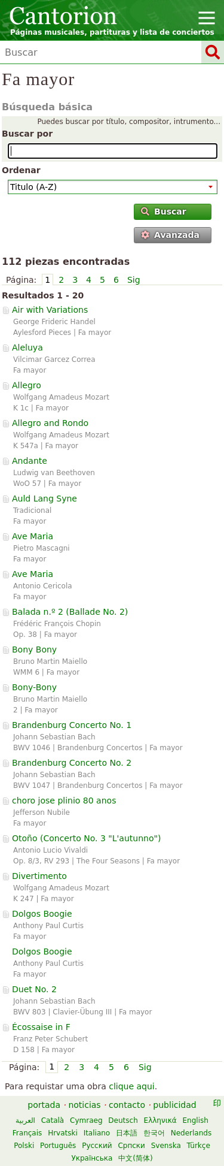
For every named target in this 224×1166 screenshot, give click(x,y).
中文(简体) (135, 1158)
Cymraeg (86, 1120)
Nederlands (191, 1133)
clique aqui (132, 1086)
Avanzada (170, 235)
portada (43, 1105)
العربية (25, 1120)
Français (27, 1133)
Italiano (97, 1133)
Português (58, 1145)
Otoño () (86, 838)
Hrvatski (63, 1133)
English (195, 1120)
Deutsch (122, 1120)
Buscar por (27, 133)
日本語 (126, 1133)
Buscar (163, 211)
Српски (131, 1145)
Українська (91, 1158)
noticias (84, 1105)
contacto (127, 1105)
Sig (133, 280)
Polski (24, 1145)
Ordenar (21, 170)
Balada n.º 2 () (70, 612)
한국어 (154, 1133)
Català (52, 1120)
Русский (97, 1145)
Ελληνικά (160, 1120)
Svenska (166, 1145)
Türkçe (198, 1145)
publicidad (174, 1105)
